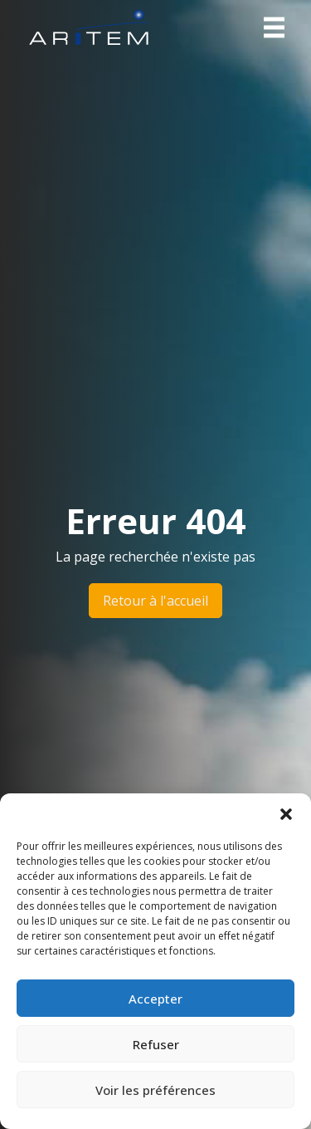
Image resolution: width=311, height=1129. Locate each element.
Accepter (155, 998)
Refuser (156, 1044)
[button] (286, 814)
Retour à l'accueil (155, 600)
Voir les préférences (155, 1090)
